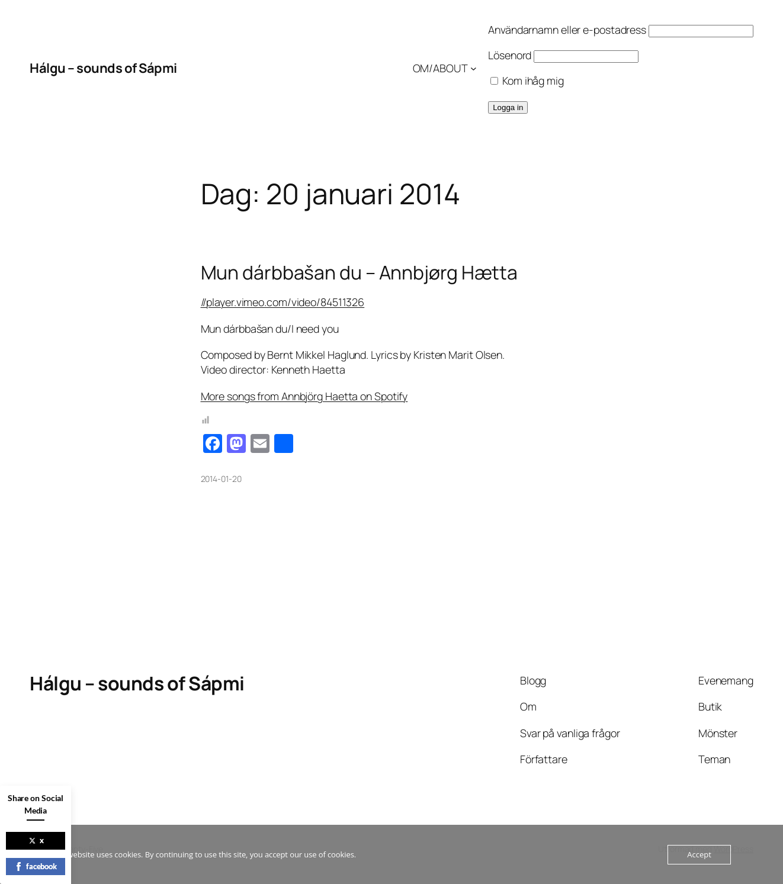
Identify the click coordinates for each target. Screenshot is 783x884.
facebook (35, 866)
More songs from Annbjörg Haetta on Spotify (304, 396)
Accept (699, 854)
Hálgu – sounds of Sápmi (103, 68)
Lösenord (509, 55)
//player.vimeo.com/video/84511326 (283, 302)
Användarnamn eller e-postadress (567, 29)
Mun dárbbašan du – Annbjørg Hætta (359, 273)
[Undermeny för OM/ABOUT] (473, 68)
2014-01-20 (221, 478)
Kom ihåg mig (527, 80)
